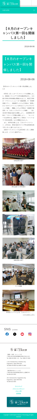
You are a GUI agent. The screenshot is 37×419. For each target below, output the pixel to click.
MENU (34, 3)
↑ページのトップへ (29, 314)
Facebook (7, 338)
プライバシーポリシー (18, 388)
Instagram (30, 338)
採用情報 (18, 393)
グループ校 (19, 391)
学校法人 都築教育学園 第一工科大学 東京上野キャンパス (18, 402)
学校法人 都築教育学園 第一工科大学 (10, 3)
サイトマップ (18, 386)
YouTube (22, 338)
